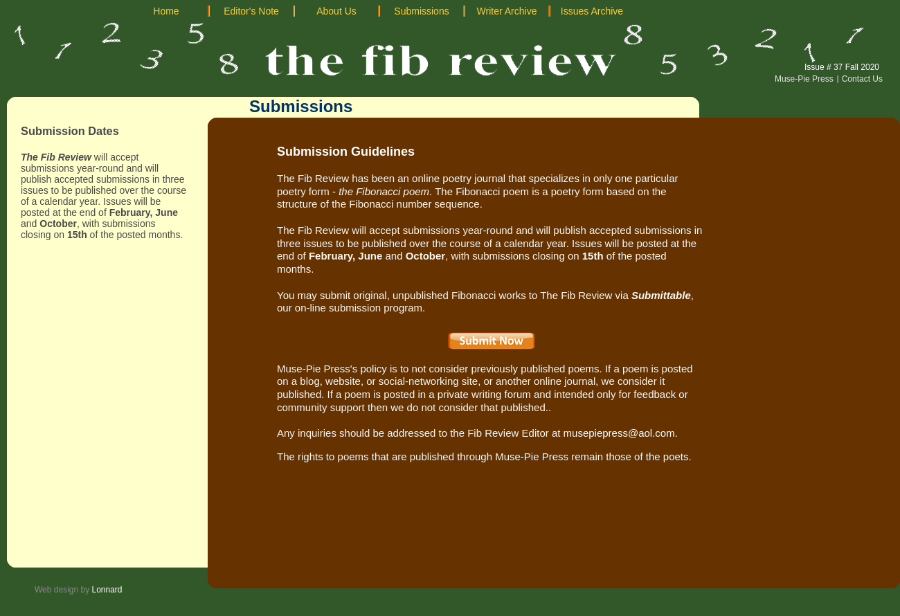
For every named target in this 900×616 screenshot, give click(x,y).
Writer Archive (507, 11)
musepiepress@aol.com (619, 433)
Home (166, 11)
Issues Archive (592, 11)
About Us (336, 11)
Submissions (421, 11)
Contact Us (862, 79)
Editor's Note (251, 11)
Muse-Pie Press (804, 79)
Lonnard (107, 590)
